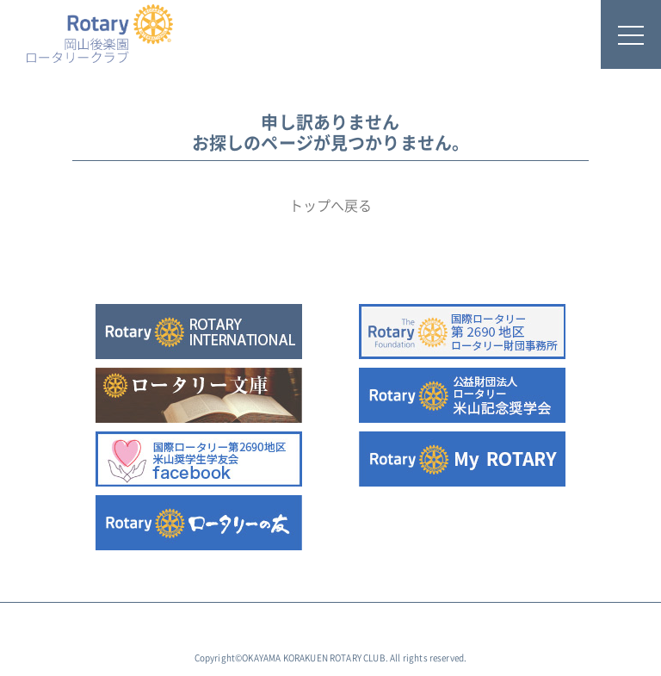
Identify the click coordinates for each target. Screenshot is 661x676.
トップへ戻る (331, 206)
